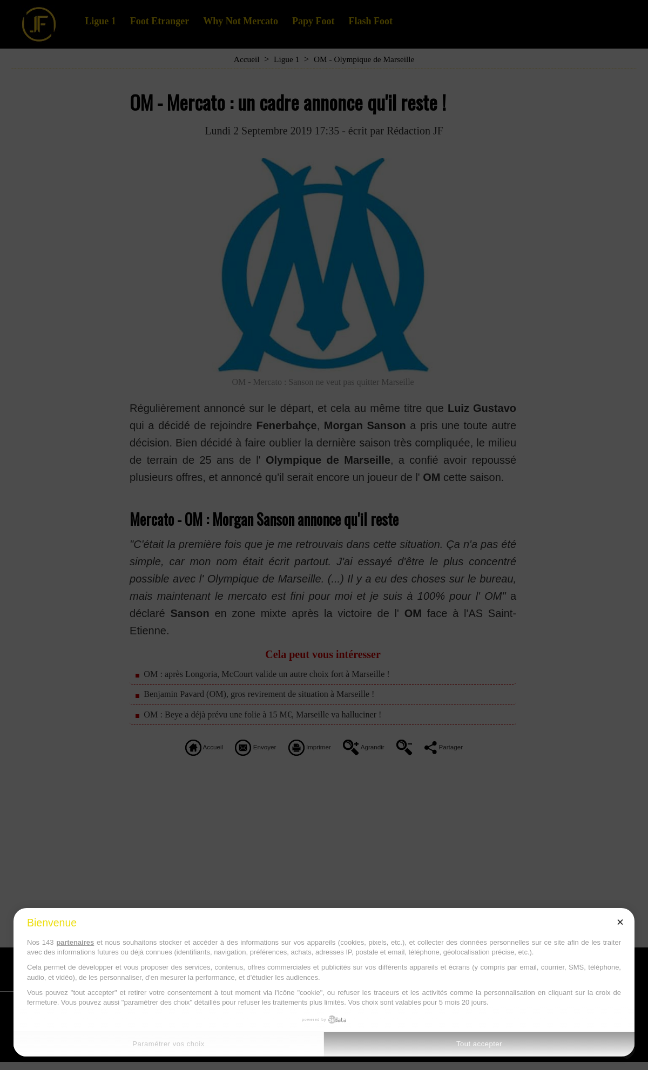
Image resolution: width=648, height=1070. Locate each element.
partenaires (75, 942)
